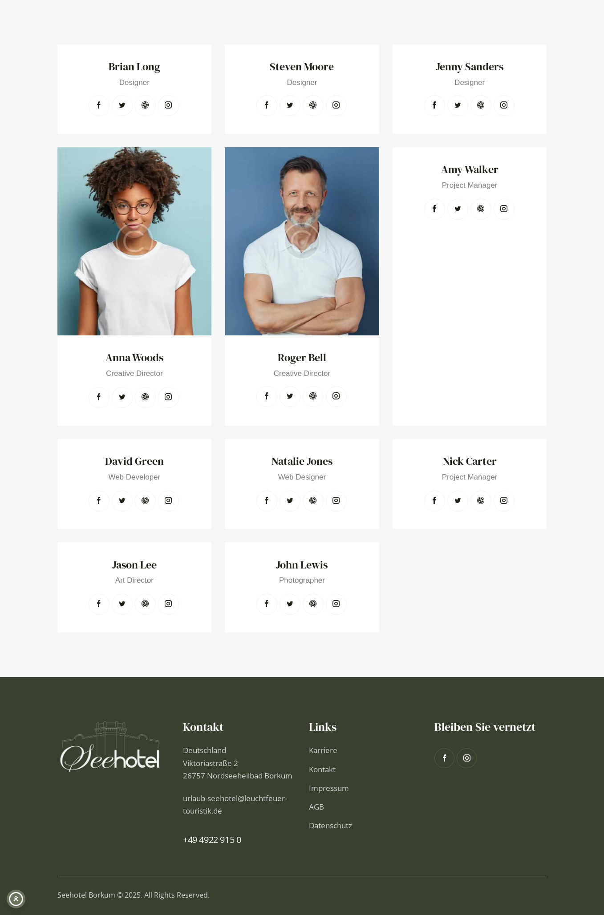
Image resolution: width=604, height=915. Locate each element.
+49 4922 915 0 (212, 840)
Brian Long (134, 66)
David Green (134, 461)
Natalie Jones (302, 461)
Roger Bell (302, 357)
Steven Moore (302, 66)
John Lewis (302, 565)
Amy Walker (470, 169)
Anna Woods (134, 357)
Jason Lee (134, 565)
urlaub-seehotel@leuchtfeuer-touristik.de (235, 804)
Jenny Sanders (469, 66)
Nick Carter (470, 461)
